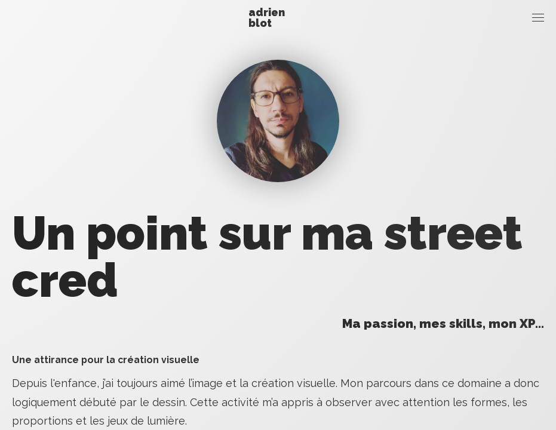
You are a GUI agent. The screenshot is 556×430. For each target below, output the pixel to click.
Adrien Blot (266, 17)
